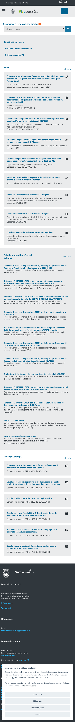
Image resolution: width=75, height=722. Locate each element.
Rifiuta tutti (37, 701)
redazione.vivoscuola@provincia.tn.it (15, 630)
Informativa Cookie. (29, 685)
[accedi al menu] (3, 11)
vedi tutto (67, 68)
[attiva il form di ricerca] (64, 11)
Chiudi (37, 714)
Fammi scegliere (37, 707)
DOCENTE (24, 660)
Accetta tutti (37, 694)
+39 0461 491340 (8, 655)
